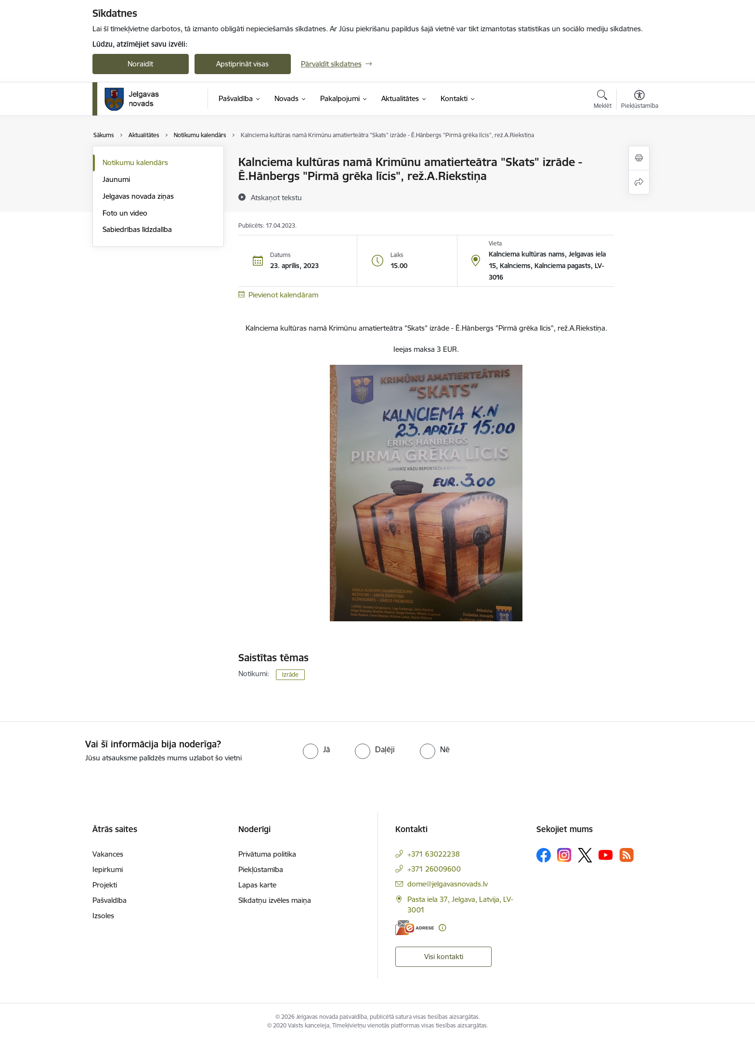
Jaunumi (116, 179)
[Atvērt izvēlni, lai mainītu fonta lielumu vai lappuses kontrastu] (639, 100)
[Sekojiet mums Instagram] (564, 855)
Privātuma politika (267, 854)
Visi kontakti (443, 956)
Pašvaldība (109, 900)
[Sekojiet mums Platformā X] (585, 855)
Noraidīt (140, 63)
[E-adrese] (414, 928)
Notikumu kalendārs (135, 162)
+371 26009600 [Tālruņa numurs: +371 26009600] (434, 868)
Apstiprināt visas (242, 63)
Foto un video (125, 213)
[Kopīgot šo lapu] (639, 182)
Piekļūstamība (260, 869)
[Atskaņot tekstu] (276, 197)
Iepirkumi (107, 869)
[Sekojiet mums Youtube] (606, 854)
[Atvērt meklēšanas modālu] (602, 100)
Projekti (104, 884)
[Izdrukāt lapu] (639, 158)
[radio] (316, 749)
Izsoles (103, 915)
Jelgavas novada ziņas (138, 196)
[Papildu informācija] (442, 927)
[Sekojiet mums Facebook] (543, 855)
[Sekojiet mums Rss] (626, 855)
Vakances (107, 854)
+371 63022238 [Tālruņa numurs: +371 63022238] (433, 854)
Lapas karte (257, 884)
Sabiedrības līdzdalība (137, 229)
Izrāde (290, 674)
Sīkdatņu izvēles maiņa (274, 900)
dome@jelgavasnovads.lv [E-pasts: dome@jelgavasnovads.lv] (447, 883)
